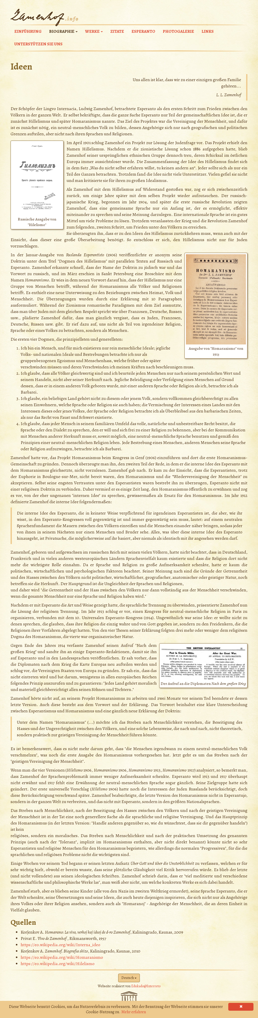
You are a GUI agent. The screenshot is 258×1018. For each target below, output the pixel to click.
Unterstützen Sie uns (38, 44)
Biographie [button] (63, 31)
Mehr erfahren (133, 1012)
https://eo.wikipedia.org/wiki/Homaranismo (62, 957)
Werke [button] (94, 31)
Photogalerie (178, 31)
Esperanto (143, 31)
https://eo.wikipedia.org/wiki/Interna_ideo (60, 945)
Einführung (28, 31)
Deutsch (129, 977)
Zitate (117, 31)
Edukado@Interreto (145, 986)
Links (208, 31)
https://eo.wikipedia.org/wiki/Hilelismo (57, 964)
